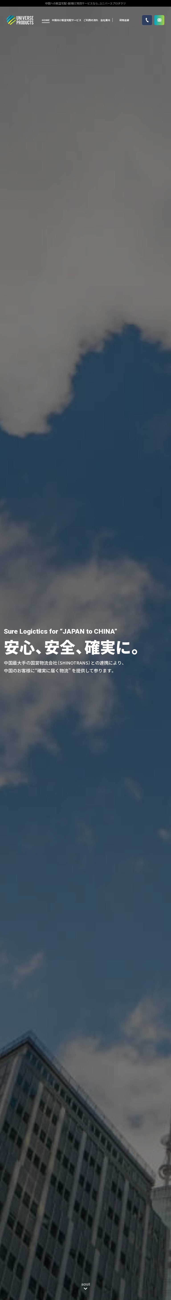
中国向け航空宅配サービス (66, 20)
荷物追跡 (124, 20)
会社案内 (105, 20)
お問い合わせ (159, 20)
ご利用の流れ (90, 20)
